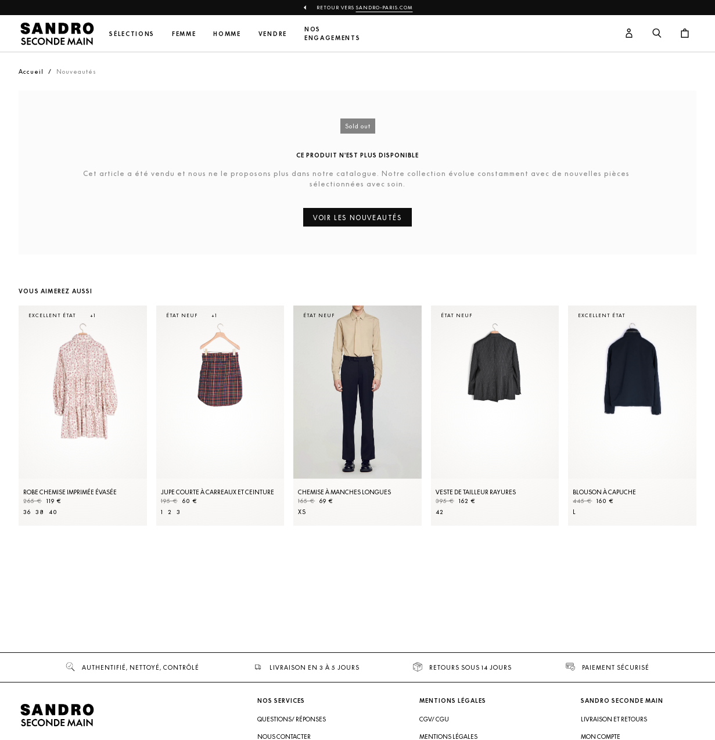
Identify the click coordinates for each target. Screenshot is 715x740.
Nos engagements (332, 34)
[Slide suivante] (673, 427)
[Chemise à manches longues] (357, 416)
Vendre (272, 34)
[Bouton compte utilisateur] (629, 33)
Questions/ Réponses (291, 719)
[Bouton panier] (684, 33)
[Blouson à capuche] (632, 416)
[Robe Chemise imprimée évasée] (83, 416)
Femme (184, 34)
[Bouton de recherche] (657, 33)
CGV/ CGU (434, 719)
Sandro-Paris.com (384, 7)
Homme (226, 34)
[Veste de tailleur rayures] (495, 416)
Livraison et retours (614, 719)
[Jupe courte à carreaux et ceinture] (220, 416)
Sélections (132, 34)
